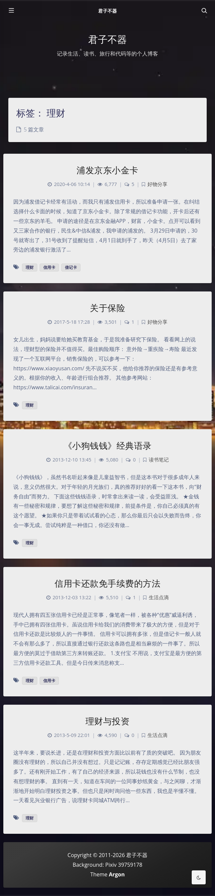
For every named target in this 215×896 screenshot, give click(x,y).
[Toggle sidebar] (11, 10)
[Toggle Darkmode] (199, 877)
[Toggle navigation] (204, 10)
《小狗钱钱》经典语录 (108, 445)
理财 (30, 267)
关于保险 (107, 308)
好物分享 (157, 184)
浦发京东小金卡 (107, 170)
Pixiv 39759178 (123, 864)
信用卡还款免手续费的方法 (107, 583)
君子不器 (107, 11)
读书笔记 (159, 459)
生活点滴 (159, 597)
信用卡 (49, 267)
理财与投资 (108, 721)
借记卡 (71, 267)
